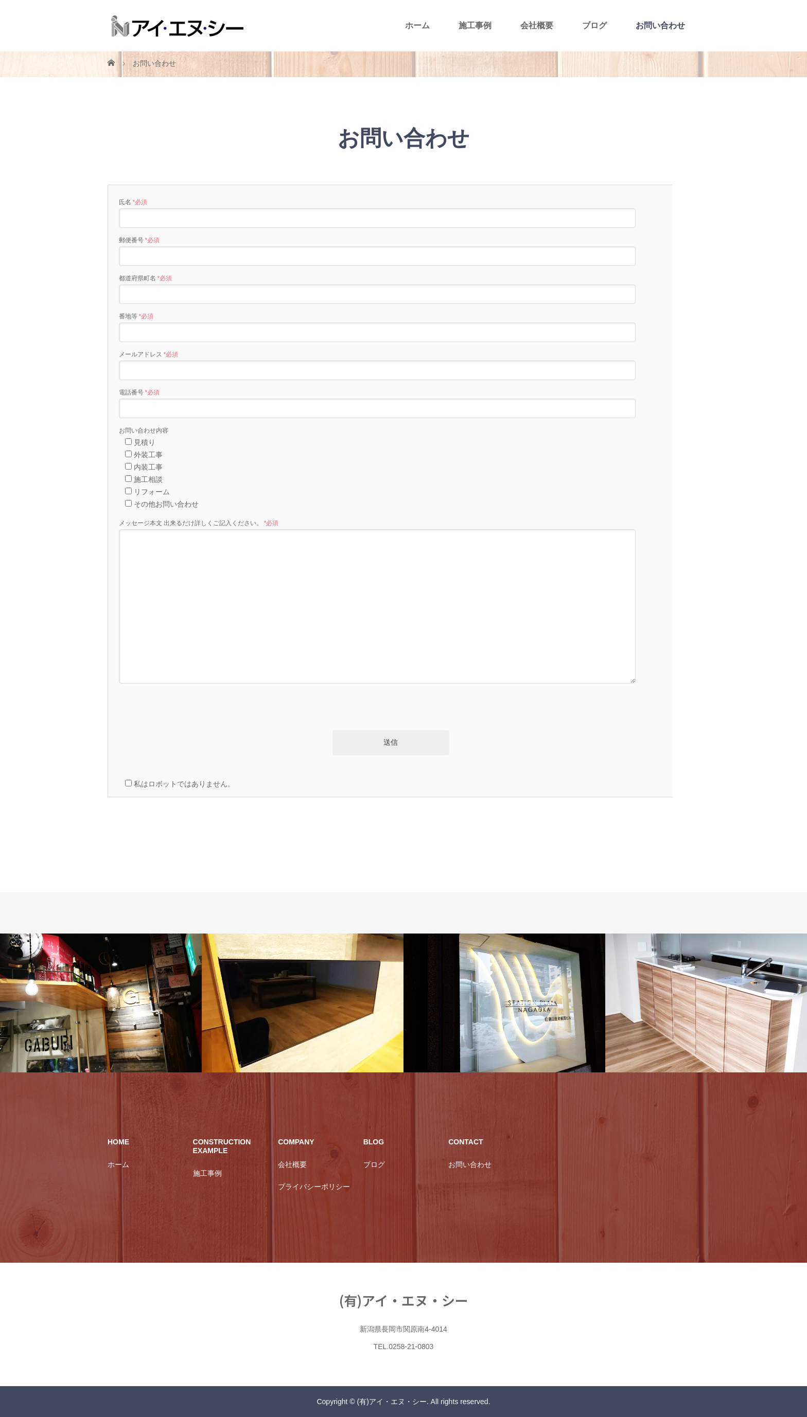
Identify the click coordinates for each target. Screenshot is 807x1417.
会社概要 (536, 25)
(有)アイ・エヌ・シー (403, 1300)
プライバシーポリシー (314, 1186)
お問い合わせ (660, 25)
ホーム (417, 25)
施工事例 (475, 25)
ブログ (594, 25)
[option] (101, 1003)
